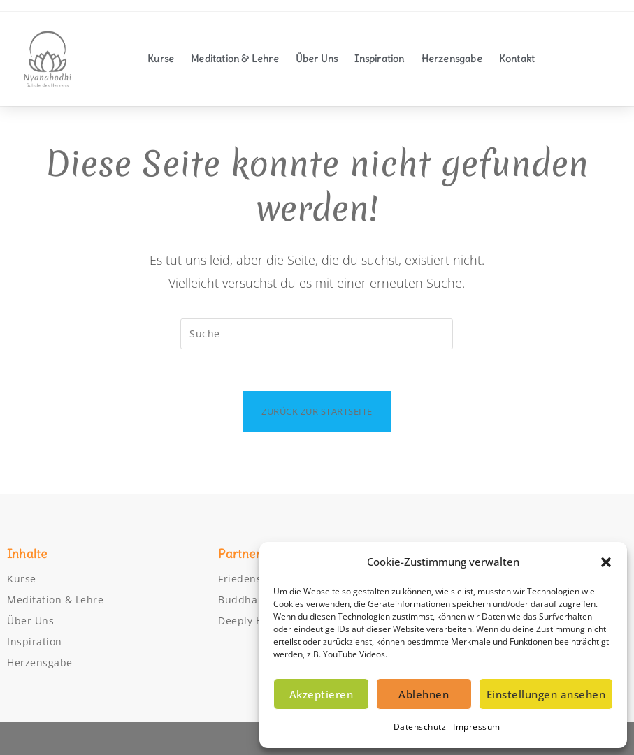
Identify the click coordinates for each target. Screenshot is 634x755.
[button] (606, 562)
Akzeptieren (321, 694)
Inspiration (379, 58)
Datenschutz (420, 727)
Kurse (160, 58)
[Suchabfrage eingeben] (316, 333)
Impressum (476, 727)
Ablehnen (423, 694)
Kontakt (517, 58)
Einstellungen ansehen (546, 694)
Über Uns (317, 58)
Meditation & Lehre (235, 58)
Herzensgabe (452, 58)
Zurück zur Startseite (317, 411)
